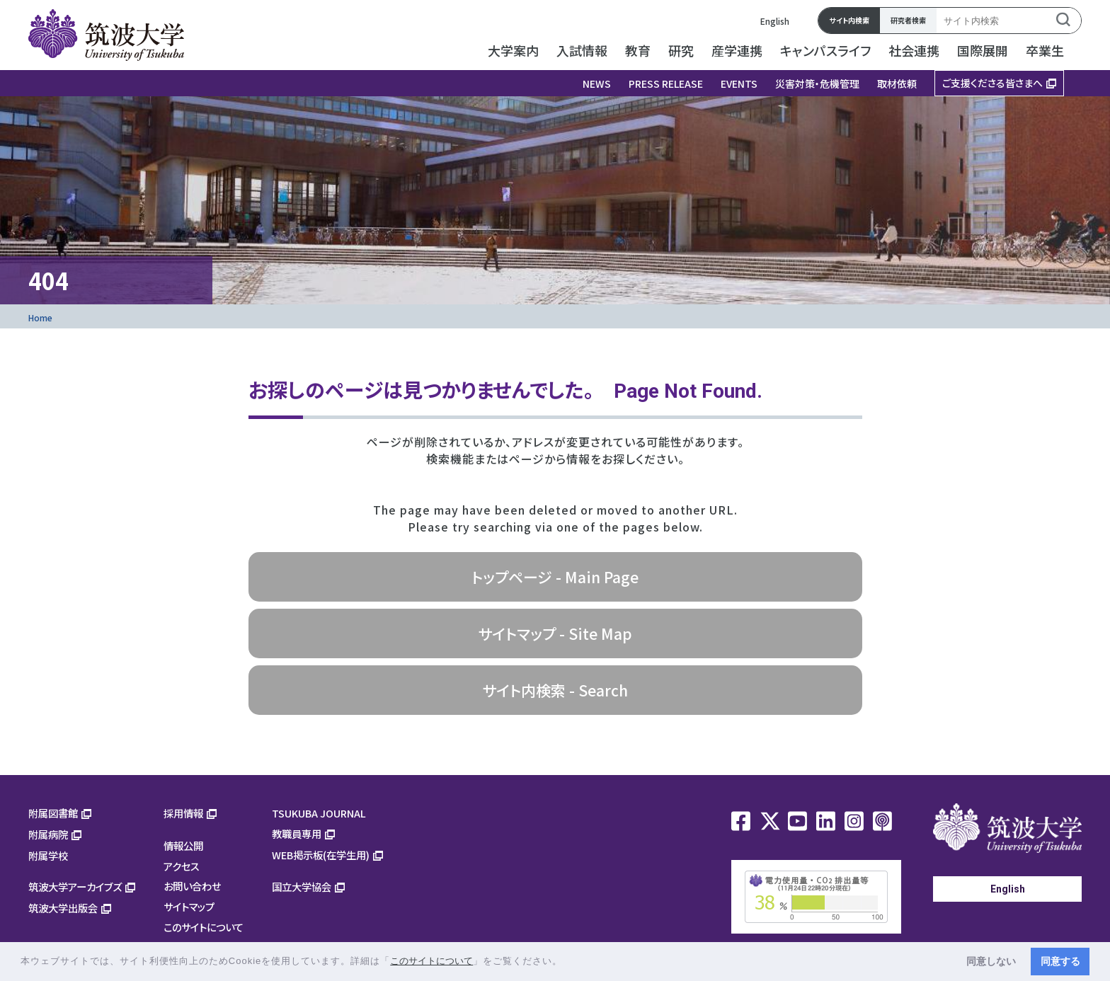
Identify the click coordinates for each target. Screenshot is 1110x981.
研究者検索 (908, 20)
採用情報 (183, 812)
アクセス (182, 866)
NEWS (597, 83)
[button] (567, 962)
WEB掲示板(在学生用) (321, 854)
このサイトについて (204, 926)
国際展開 (982, 50)
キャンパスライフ (825, 50)
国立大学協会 (301, 886)
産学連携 (736, 50)
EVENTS (739, 83)
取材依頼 (897, 83)
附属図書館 (53, 812)
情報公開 (183, 845)
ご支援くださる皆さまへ (992, 83)
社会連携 (913, 50)
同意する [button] (1060, 961)
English (774, 21)
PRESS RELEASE (666, 83)
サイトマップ (189, 906)
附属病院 (48, 834)
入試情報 (581, 50)
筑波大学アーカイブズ (75, 886)
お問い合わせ (192, 885)
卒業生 (1045, 50)
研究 (681, 50)
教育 (638, 50)
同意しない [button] (991, 961)
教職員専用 (296, 833)
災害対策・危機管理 (817, 83)
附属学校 (48, 855)
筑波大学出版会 (63, 907)
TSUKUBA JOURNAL (319, 812)
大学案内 (513, 50)
